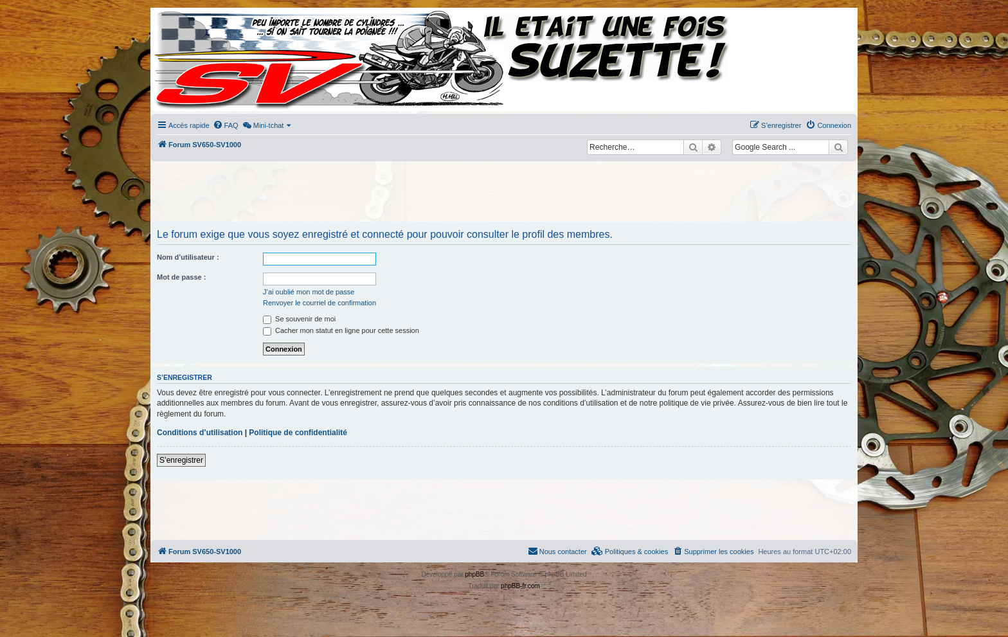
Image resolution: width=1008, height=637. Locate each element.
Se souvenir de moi (299, 319)
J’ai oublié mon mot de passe (308, 292)
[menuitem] (226, 125)
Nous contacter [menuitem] (557, 550)
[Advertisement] (504, 193)
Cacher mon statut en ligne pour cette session (341, 330)
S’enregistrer (181, 460)
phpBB (474, 574)
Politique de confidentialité (298, 432)
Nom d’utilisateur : (188, 257)
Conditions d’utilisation (199, 432)
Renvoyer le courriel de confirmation (319, 303)
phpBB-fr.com (520, 585)
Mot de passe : (181, 277)
